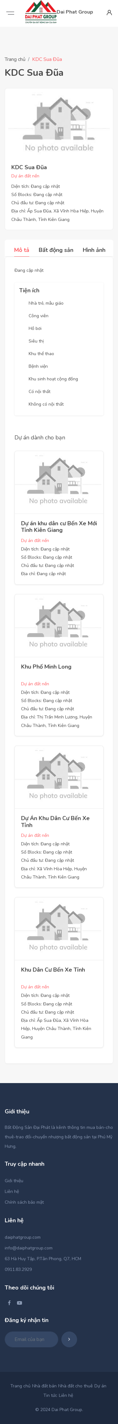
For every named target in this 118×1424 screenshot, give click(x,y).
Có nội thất (39, 392)
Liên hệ (12, 1192)
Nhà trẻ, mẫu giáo (46, 303)
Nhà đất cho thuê (75, 1386)
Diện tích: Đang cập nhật (35, 186)
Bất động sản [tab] (56, 250)
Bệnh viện (38, 366)
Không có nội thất (46, 404)
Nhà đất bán (44, 1386)
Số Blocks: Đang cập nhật (36, 195)
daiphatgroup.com (23, 1237)
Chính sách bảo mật (24, 1202)
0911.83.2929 (18, 1269)
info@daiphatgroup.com (29, 1248)
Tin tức (50, 1395)
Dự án (100, 1386)
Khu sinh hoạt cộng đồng (53, 379)
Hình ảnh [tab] (94, 250)
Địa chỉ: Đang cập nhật (43, 574)
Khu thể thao (41, 354)
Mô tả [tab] (21, 250)
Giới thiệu (14, 1181)
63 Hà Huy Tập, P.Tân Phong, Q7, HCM (43, 1259)
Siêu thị (36, 341)
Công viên (38, 316)
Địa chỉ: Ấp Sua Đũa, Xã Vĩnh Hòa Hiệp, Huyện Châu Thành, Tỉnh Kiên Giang (56, 1028)
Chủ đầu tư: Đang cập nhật (37, 203)
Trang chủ (15, 59)
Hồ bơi (35, 328)
